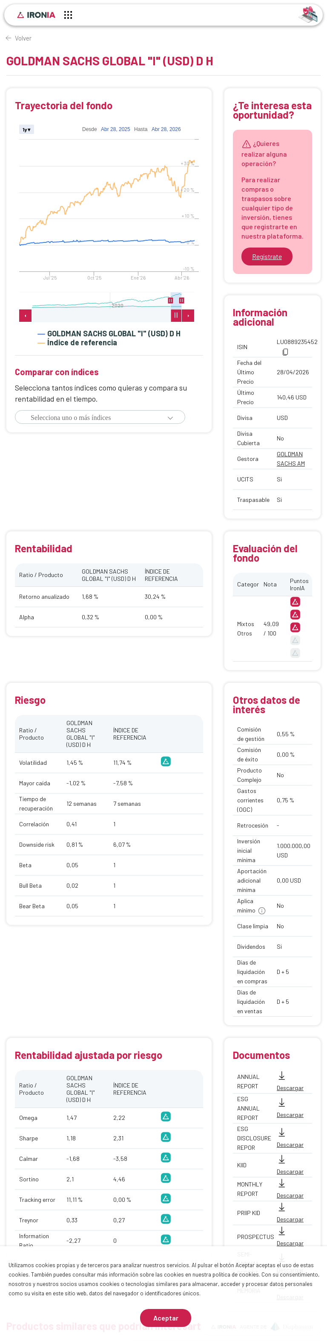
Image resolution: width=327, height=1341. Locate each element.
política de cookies (235, 1274)
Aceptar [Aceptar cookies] (165, 1318)
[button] (170, 418)
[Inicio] (36, 15)
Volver (23, 38)
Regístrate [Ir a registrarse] (267, 256)
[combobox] (87, 418)
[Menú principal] (68, 16)
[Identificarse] (308, 14)
